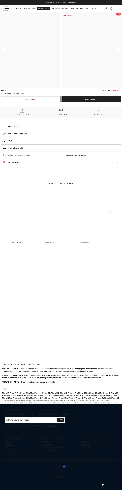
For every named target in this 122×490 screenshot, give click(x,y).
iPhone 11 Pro (63, 412)
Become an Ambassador (52, 462)
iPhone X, (107, 412)
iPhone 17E (46, 407)
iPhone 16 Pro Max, (96, 407)
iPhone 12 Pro (7, 412)
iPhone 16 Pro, (72, 407)
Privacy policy (86, 459)
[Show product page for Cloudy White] (41, 121)
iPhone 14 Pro (43, 410)
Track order (9, 456)
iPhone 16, (63, 407)
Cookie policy (86, 462)
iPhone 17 (5, 407)
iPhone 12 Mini (39, 412)
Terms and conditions (89, 456)
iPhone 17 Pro (14, 407)
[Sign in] (106, 8)
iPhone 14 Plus (53, 410)
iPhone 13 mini (111, 410)
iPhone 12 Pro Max (27, 412)
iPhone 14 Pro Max (66, 410)
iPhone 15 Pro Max (23, 410)
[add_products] (40, 252)
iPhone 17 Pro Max (27, 407)
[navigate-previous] (113, 231)
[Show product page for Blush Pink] (25, 121)
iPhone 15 (106, 407)
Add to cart (91, 99)
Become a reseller (49, 465)
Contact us (9, 459)
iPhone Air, (38, 407)
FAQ (6, 462)
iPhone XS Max (89, 412)
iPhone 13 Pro (87, 410)
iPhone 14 (34, 410)
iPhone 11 (72, 412)
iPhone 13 (77, 410)
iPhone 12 (16, 412)
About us (46, 456)
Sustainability (48, 459)
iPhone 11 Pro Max (51, 412)
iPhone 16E (55, 407)
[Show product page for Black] (8, 121)
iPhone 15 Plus (10, 410)
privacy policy (53, 440)
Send (60, 434)
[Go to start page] (6, 8)
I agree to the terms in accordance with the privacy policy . (33, 440)
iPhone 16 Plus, (83, 407)
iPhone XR (99, 412)
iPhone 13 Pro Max (99, 410)
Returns (8, 465)
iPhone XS (79, 412)
